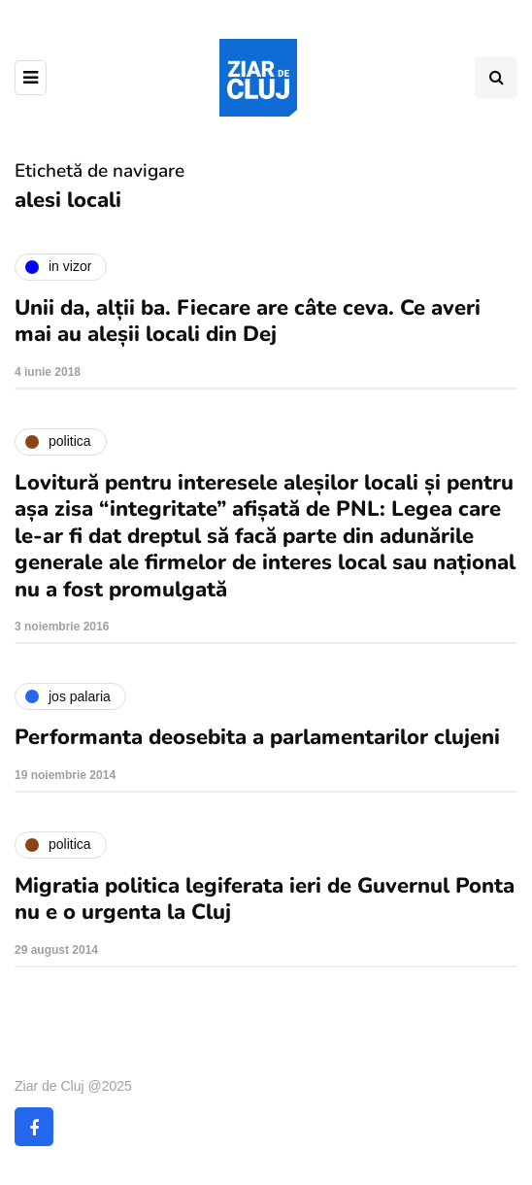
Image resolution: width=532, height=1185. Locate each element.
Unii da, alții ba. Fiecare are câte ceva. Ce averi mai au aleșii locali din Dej (248, 321)
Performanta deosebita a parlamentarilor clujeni (257, 737)
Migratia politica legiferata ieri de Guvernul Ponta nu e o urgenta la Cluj (265, 899)
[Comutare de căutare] (496, 77)
